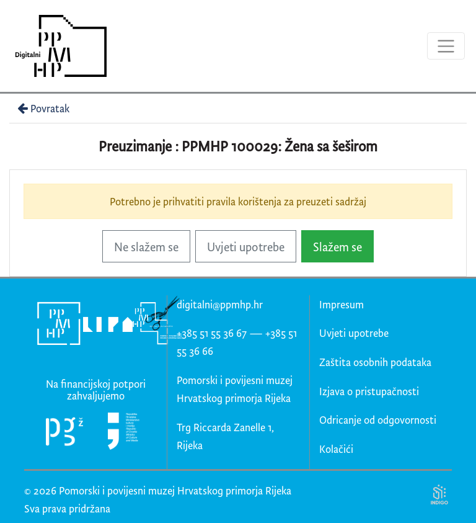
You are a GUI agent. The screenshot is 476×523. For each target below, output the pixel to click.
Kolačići (336, 449)
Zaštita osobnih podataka (375, 362)
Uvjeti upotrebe (245, 246)
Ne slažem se (146, 246)
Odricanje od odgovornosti (377, 420)
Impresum (341, 304)
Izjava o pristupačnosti (369, 391)
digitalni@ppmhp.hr (220, 304)
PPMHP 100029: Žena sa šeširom (279, 146)
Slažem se (337, 246)
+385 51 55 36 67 (212, 333)
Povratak (42, 108)
